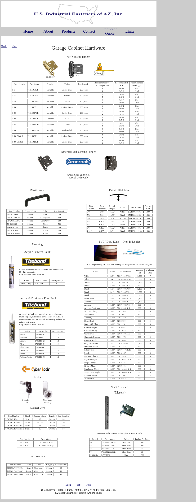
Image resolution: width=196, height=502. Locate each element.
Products (68, 31)
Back (4, 46)
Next (14, 46)
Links (129, 31)
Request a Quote (109, 31)
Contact (89, 31)
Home (28, 31)
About (48, 31)
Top (79, 484)
